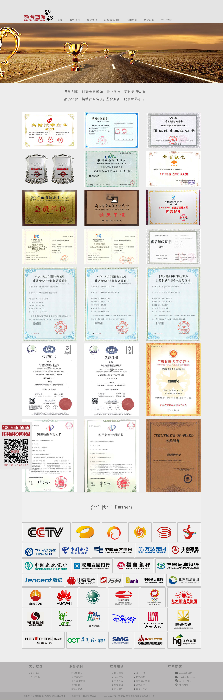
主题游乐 (118, 681)
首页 (60, 20)
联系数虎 (175, 666)
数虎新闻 (149, 20)
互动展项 (118, 677)
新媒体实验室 (112, 20)
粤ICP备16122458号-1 (54, 696)
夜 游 (140, 673)
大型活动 (118, 689)
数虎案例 (92, 20)
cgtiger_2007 (185, 681)
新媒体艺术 (77, 689)
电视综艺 (140, 677)
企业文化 (35, 677)
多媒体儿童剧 (78, 681)
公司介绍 (35, 673)
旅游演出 (118, 685)
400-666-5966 (185, 673)
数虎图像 (183, 685)
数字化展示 (77, 673)
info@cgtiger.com (187, 677)
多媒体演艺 (77, 677)
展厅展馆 (118, 673)
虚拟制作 (75, 685)
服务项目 (75, 20)
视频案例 (132, 20)
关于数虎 (166, 20)
